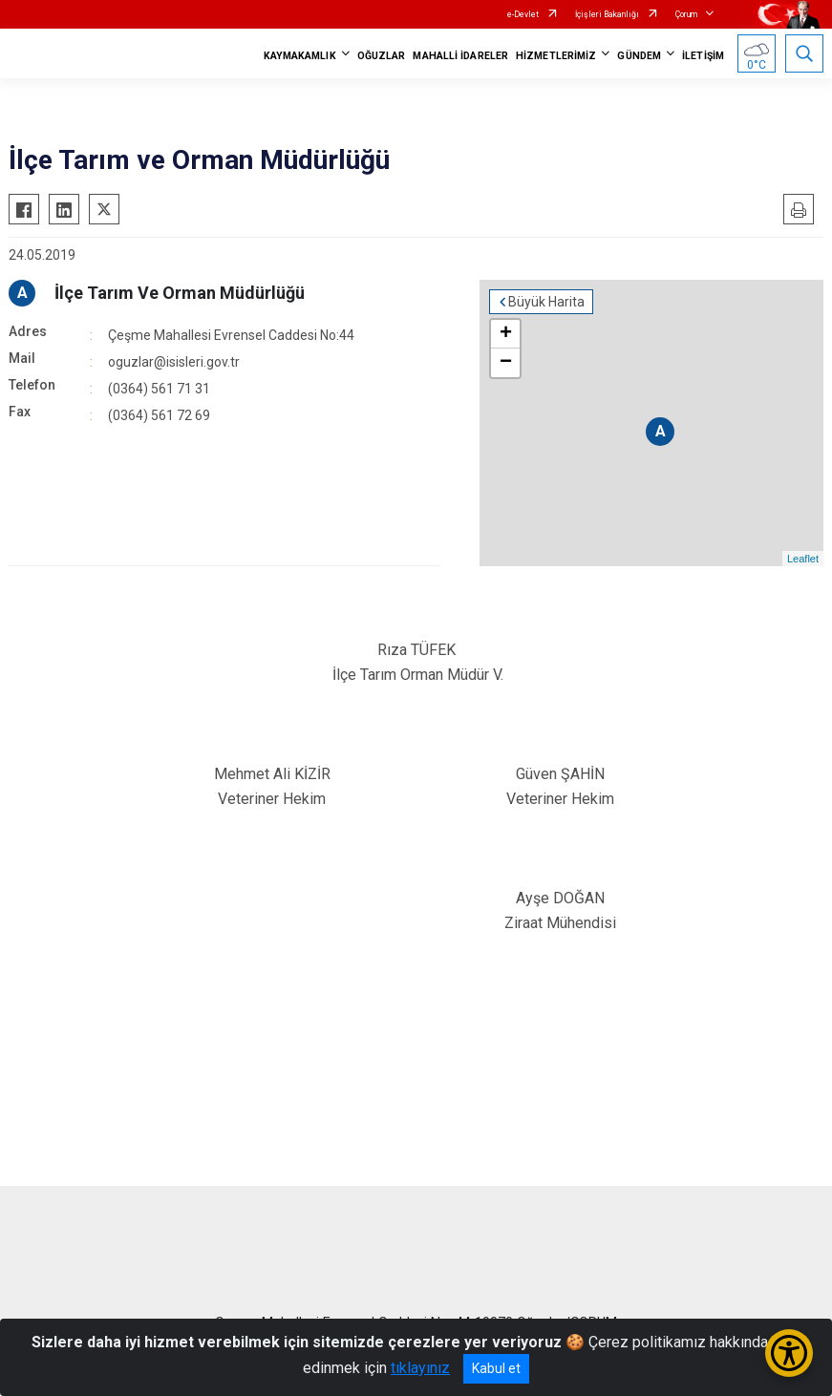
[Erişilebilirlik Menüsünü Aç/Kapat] (789, 1353)
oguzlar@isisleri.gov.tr (174, 362)
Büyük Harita (546, 301)
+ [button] (506, 334)
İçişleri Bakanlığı (607, 14)
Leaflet (803, 558)
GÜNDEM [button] (639, 56)
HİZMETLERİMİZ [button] (556, 56)
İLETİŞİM (703, 56)
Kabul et (496, 1368)
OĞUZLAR (381, 56)
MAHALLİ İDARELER (460, 56)
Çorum (686, 14)
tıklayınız (420, 1368)
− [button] (506, 363)
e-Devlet (523, 14)
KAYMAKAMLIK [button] (300, 56)
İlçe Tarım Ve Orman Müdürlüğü (179, 293)
